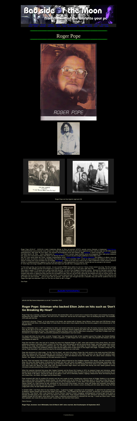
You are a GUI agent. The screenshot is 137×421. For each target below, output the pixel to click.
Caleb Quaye (59, 254)
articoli (58, 24)
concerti (96, 24)
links (64, 26)
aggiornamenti (72, 26)
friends (59, 26)
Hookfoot (87, 252)
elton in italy (65, 24)
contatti (89, 26)
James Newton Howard (73, 257)
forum (30, 26)
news (35, 26)
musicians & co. (87, 24)
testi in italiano (75, 24)
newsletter (82, 26)
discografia (104, 24)
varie (95, 26)
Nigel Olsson (111, 249)
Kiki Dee (107, 252)
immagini (51, 24)
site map (43, 24)
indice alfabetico (34, 24)
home (106, 26)
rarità (101, 26)
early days (51, 26)
